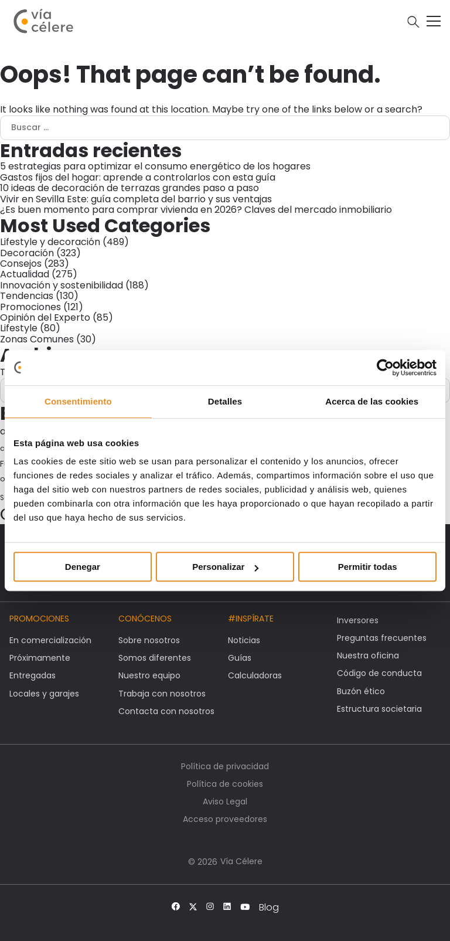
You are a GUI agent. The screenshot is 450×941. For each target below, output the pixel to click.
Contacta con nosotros (166, 711)
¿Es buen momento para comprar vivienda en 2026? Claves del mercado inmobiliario (196, 209)
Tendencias (26, 296)
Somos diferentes (154, 658)
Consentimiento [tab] (78, 401)
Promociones (30, 307)
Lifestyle (19, 328)
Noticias (244, 640)
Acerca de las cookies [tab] (371, 401)
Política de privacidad (225, 766)
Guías (239, 658)
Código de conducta (379, 673)
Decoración (27, 253)
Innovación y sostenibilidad (61, 285)
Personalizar (225, 567)
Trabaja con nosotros (162, 693)
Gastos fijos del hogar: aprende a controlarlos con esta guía (137, 177)
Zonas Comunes (37, 339)
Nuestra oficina (368, 655)
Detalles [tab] (225, 401)
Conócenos (145, 618)
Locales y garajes (44, 693)
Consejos (21, 263)
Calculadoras (255, 675)
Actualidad (24, 274)
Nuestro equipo (149, 675)
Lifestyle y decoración (50, 242)
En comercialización (50, 640)
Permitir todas (367, 567)
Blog (269, 907)
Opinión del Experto (45, 317)
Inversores (358, 620)
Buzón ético (361, 691)
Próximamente (39, 658)
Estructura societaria (379, 709)
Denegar (82, 567)
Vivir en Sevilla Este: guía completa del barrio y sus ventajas (136, 199)
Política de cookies (225, 784)
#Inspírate (251, 618)
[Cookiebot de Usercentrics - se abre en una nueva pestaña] (385, 367)
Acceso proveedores (225, 819)
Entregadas (32, 675)
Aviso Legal (225, 801)
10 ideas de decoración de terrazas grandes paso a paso (129, 188)
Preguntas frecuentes (382, 638)
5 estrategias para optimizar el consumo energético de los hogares (155, 166)
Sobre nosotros (149, 640)
